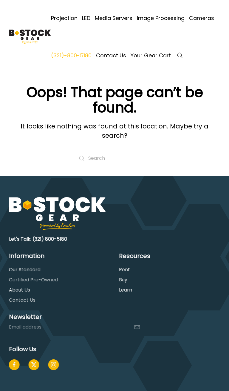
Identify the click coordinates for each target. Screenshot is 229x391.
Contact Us (111, 55)
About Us (19, 289)
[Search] (114, 158)
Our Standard (24, 269)
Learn (124, 289)
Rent (123, 269)
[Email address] (75, 327)
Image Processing (161, 18)
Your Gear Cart (151, 55)
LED (86, 18)
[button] (180, 55)
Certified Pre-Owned (32, 279)
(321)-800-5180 (71, 55)
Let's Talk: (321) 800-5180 (37, 239)
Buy (122, 279)
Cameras (201, 18)
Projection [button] (64, 18)
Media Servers (113, 18)
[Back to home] (30, 36)
